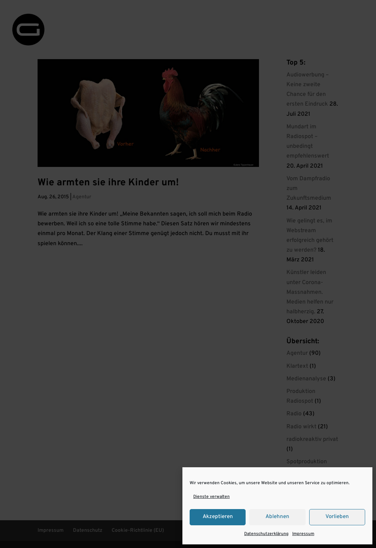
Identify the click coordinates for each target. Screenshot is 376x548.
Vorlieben (337, 516)
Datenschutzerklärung (266, 534)
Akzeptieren (218, 516)
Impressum (303, 534)
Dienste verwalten (211, 497)
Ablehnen (277, 516)
